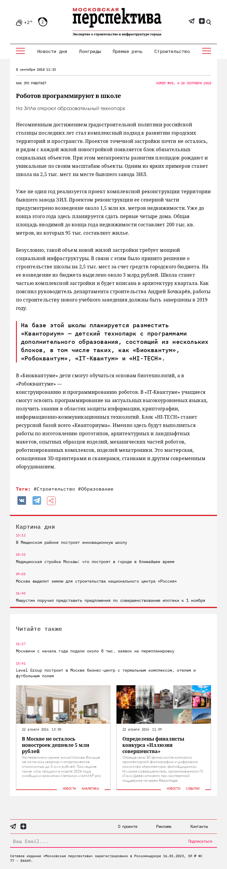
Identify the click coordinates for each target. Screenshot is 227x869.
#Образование (96, 489)
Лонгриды (90, 51)
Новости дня (52, 51)
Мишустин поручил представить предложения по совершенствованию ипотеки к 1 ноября (110, 600)
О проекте (127, 826)
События (192, 788)
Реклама (163, 826)
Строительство (172, 51)
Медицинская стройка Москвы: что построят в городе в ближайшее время (95, 561)
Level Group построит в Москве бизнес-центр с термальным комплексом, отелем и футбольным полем (106, 673)
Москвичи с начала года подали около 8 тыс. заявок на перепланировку (95, 651)
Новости (69, 788)
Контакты (198, 826)
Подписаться (200, 841)
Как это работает (31, 83)
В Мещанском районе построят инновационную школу (71, 542)
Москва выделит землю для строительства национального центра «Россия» (96, 581)
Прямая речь (127, 51)
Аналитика (90, 788)
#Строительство (54, 489)
